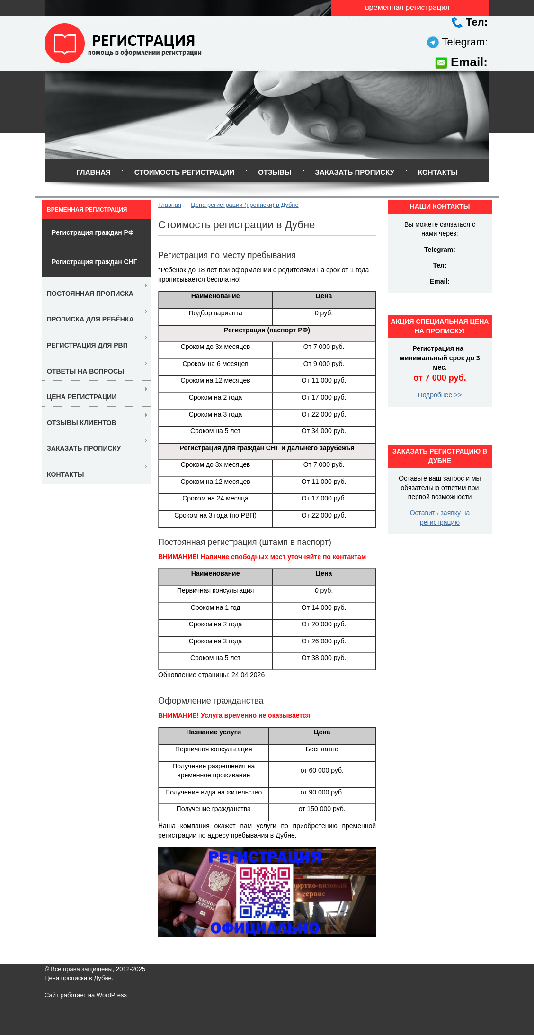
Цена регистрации (81, 397)
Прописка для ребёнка (90, 319)
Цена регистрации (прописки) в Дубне (244, 204)
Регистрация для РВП (87, 345)
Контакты (438, 172)
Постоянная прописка (90, 293)
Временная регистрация (87, 209)
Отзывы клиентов (81, 423)
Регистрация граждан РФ (93, 232)
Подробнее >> (440, 395)
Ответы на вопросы (86, 371)
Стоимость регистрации (184, 172)
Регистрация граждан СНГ (94, 262)
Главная (93, 172)
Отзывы (274, 172)
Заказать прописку (354, 172)
